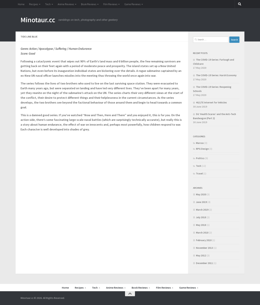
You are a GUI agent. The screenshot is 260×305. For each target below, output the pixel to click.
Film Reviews (110, 4)
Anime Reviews (66, 4)
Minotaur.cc (38, 19)
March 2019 (202, 209)
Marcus (200, 143)
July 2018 (201, 217)
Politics (200, 158)
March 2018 (202, 232)
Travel (199, 173)
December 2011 (204, 263)
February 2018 (204, 240)
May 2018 (201, 225)
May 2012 (201, 255)
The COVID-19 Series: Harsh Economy (216, 75)
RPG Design (202, 148)
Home (21, 4)
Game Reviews (132, 4)
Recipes (33, 4)
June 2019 (201, 202)
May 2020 (201, 194)
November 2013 (204, 247)
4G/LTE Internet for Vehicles (211, 102)
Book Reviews (88, 4)
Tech (48, 4)
